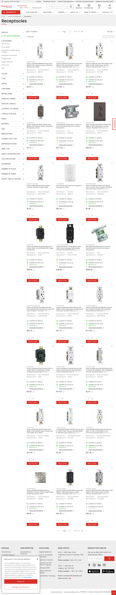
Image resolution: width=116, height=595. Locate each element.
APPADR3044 (60, 123)
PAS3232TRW (90, 367)
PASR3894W (31, 489)
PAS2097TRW (90, 62)
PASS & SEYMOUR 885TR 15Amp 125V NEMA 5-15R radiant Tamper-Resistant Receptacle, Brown (40, 126)
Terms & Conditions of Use (71, 592)
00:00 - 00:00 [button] (23, 8)
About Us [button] (74, 12)
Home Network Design (45, 572)
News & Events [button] (90, 12)
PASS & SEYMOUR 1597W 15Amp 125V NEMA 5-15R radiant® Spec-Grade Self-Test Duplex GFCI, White (40, 431)
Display (5, 32)
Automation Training (47, 576)
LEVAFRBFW (60, 184)
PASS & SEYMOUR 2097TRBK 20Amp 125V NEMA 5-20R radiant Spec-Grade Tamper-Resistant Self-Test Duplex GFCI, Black (69, 493)
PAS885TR (30, 123)
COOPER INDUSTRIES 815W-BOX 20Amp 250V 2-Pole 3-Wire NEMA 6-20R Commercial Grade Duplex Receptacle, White (99, 432)
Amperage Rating (9, 144)
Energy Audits (44, 568)
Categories (7, 41)
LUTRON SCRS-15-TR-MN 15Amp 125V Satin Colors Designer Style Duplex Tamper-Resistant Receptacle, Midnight (70, 248)
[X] (37, 559)
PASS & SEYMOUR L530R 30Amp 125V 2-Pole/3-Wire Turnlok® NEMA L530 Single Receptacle (40, 248)
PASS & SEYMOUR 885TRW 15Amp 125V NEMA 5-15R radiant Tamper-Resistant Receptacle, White (40, 65)
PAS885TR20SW (32, 184)
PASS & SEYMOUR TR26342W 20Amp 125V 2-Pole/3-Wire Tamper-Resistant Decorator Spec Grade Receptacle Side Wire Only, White (99, 188)
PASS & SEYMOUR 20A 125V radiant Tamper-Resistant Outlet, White (38, 186)
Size (3, 129)
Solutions (44, 548)
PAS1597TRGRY (91, 489)
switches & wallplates (14, 16)
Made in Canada (9, 104)
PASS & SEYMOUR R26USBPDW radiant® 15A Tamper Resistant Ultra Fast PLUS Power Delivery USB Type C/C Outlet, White (99, 310)
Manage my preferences (21, 587)
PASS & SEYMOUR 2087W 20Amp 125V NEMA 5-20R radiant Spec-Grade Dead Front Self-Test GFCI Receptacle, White (69, 309)
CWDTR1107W (60, 428)
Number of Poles (9, 169)
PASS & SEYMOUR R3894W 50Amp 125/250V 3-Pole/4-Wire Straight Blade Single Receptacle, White (40, 492)
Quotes (38, 1)
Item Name (6, 89)
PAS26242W (60, 367)
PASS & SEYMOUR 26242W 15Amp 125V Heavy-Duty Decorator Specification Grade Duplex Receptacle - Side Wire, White (69, 371)
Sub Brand (6, 164)
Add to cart (33, 97)
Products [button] (11, 12)
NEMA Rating (7, 134)
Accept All (20, 581)
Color (4, 74)
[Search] (60, 6)
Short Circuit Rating (11, 179)
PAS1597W (30, 428)
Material (5, 124)
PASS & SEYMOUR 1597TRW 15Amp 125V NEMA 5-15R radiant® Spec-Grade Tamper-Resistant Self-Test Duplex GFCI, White (69, 66)
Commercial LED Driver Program (45, 564)
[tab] (13, 32)
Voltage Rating (9, 159)
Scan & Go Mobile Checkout (46, 556)
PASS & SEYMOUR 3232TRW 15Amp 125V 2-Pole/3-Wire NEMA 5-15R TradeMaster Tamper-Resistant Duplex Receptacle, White (99, 371)
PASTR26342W (91, 184)
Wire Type (6, 149)
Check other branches (36, 84)
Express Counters (46, 560)
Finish (4, 119)
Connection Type (9, 139)
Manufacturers (9, 99)
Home (3, 16)
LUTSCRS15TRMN (62, 245)
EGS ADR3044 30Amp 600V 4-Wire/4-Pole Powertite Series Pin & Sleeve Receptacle (69, 126)
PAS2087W (60, 306)
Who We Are (6, 552)
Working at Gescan (49, 1)
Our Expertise (26, 548)
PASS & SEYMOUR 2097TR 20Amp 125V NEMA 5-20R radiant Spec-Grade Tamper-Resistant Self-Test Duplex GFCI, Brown (98, 127)
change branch (36, 7)
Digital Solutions (45, 552)
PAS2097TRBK (61, 489)
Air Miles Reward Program (8, 556)
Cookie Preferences (56, 592)
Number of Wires (9, 174)
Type (3, 79)
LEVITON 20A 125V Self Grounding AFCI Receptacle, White (69, 186)
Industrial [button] (47, 12)
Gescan (5, 548)
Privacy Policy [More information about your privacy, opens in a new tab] (28, 577)
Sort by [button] (109, 31)
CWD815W (89, 428)
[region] (21, 574)
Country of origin (10, 109)
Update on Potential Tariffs (104, 1)
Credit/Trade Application (65, 1)
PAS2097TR (90, 123)
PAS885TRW (31, 62)
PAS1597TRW (60, 62)
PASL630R (30, 367)
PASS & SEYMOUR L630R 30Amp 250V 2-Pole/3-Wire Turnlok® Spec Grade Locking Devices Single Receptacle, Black (40, 371)
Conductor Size (9, 114)
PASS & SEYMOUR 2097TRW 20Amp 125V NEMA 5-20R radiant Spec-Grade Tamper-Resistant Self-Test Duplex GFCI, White (99, 66)
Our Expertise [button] (31, 12)
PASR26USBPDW (91, 306)
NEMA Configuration (11, 154)
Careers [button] (61, 12)
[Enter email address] (96, 558)
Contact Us (107, 12)
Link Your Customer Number (85, 1)
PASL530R (30, 245)
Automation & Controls (25, 553)
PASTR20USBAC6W (33, 306)
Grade (4, 84)
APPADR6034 (90, 245)
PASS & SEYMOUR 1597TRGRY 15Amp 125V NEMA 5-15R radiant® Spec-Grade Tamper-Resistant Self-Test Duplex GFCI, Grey (99, 493)
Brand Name (7, 94)
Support (6, 1)
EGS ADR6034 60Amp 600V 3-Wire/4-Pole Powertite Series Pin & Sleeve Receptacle (98, 248)
